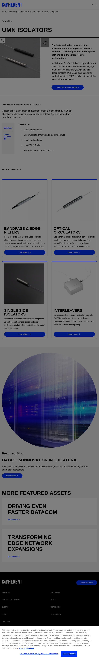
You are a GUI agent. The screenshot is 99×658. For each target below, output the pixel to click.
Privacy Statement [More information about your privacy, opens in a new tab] (26, 651)
